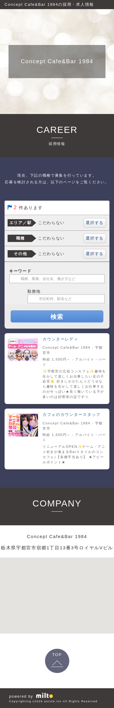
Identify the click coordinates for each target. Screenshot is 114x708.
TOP (57, 654)
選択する (95, 222)
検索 (57, 316)
